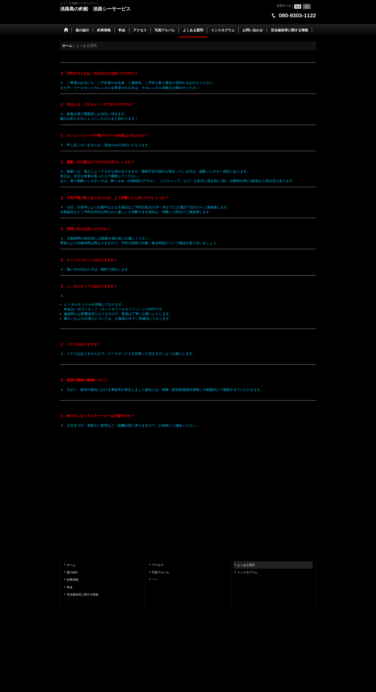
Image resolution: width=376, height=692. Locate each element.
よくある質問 (246, 565)
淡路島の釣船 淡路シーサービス (95, 9)
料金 (70, 587)
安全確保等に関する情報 (82, 594)
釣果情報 (72, 579)
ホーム (71, 565)
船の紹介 (72, 572)
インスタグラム (247, 572)
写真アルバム (160, 572)
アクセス (157, 565)
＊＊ (155, 579)
